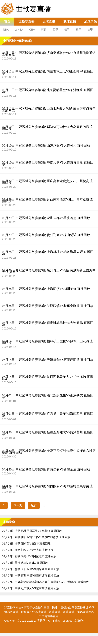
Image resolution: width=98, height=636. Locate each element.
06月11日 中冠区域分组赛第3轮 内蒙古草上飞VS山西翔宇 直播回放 (47, 72)
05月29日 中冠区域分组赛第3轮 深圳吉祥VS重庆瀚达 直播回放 (46, 218)
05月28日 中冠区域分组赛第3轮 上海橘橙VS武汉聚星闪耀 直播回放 (47, 252)
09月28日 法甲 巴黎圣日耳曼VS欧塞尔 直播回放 (32, 530)
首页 (7, 21)
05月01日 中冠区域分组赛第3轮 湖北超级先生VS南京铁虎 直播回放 (47, 396)
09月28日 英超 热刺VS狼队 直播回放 (25, 562)
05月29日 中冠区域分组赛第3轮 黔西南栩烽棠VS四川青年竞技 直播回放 (47, 200)
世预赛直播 (26, 21)
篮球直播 (69, 21)
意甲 (78, 29)
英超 (44, 29)
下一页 (18, 505)
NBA (6, 29)
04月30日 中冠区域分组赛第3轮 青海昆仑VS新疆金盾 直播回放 (46, 469)
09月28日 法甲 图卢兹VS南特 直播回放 (26, 543)
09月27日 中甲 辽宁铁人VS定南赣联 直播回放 (30, 588)
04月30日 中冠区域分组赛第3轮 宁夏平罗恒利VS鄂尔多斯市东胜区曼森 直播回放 (49, 451)
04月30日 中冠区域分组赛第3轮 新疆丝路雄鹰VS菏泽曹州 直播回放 (47, 433)
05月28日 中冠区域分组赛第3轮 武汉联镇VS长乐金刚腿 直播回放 (47, 306)
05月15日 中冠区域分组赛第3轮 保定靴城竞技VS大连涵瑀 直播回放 (47, 323)
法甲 (90, 29)
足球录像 (90, 21)
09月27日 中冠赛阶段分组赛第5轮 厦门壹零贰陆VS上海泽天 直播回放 (45, 581)
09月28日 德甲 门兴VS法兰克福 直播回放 (28, 550)
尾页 (34, 505)
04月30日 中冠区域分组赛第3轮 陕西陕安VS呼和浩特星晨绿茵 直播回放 (47, 487)
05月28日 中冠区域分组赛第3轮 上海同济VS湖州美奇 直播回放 (46, 289)
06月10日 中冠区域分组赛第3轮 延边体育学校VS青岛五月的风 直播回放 (47, 127)
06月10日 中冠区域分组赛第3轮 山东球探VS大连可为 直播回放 (46, 145)
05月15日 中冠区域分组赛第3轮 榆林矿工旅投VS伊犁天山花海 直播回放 (47, 342)
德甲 (67, 29)
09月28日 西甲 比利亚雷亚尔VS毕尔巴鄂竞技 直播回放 (36, 537)
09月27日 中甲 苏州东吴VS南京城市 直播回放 (30, 575)
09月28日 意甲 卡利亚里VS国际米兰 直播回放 (30, 569)
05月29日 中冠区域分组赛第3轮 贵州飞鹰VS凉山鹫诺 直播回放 (46, 235)
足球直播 (48, 21)
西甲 (55, 29)
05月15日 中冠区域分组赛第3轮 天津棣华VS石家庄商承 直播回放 (47, 360)
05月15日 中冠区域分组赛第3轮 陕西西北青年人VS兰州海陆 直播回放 (47, 377)
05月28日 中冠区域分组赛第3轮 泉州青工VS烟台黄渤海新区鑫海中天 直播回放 (49, 271)
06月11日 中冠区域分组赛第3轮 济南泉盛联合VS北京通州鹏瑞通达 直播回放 (49, 53)
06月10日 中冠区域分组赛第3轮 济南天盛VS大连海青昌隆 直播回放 (47, 163)
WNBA (19, 29)
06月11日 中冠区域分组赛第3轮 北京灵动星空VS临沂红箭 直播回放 (47, 90)
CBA (32, 29)
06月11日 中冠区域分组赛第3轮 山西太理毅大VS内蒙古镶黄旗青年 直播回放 (49, 109)
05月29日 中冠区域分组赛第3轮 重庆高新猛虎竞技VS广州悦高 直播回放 (47, 182)
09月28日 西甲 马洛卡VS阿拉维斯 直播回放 (29, 556)
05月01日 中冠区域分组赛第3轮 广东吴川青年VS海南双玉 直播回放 (47, 414)
